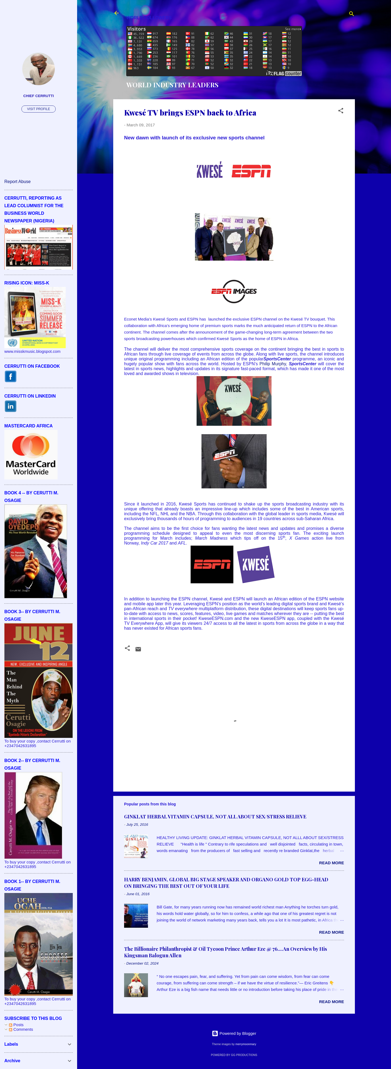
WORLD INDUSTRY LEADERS (172, 84)
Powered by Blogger (234, 1033)
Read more (331, 862)
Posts (16, 1024)
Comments (21, 1029)
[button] (341, 111)
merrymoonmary (245, 1044)
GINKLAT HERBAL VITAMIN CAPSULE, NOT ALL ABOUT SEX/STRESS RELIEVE (215, 816)
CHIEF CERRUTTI (38, 96)
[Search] (351, 15)
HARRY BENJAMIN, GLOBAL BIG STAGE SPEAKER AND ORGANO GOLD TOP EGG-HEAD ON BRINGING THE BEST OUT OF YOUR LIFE (226, 882)
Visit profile (38, 109)
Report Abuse (17, 181)
